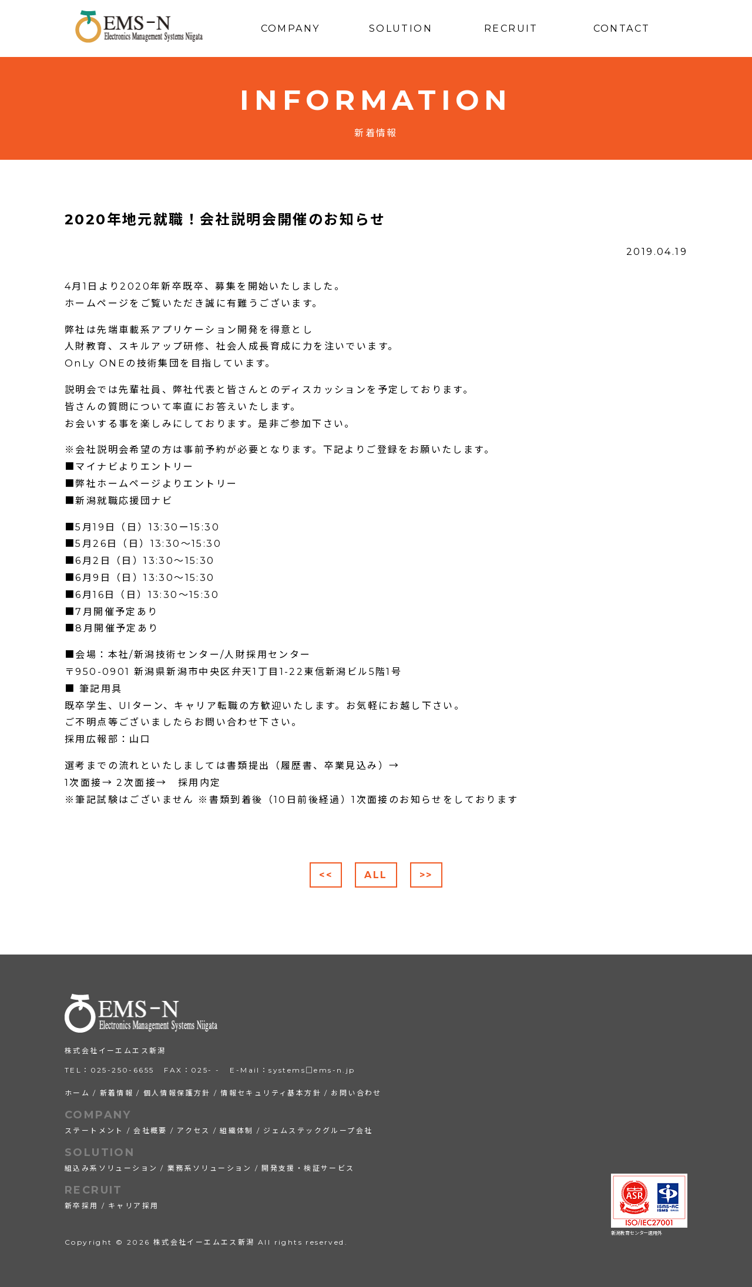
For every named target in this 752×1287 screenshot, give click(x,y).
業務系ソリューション (209, 1168)
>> (426, 875)
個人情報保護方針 (177, 1092)
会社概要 (150, 1130)
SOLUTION (100, 1152)
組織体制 (237, 1130)
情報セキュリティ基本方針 (270, 1092)
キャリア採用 (133, 1205)
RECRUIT (94, 1190)
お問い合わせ (356, 1092)
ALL (375, 875)
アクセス (193, 1130)
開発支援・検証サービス (307, 1168)
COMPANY (98, 1114)
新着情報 (117, 1092)
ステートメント (94, 1130)
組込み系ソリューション (111, 1168)
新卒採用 (82, 1205)
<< (326, 875)
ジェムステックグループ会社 (317, 1130)
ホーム (77, 1092)
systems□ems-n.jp (311, 1070)
